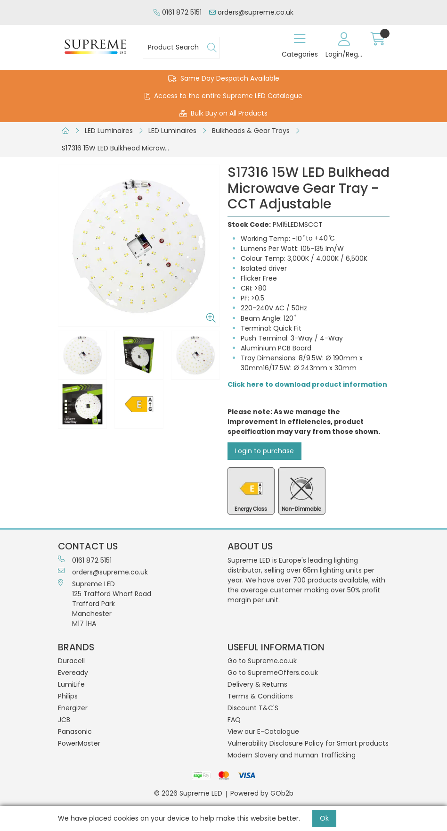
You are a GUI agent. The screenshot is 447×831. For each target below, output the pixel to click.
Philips (68, 696)
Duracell (71, 660)
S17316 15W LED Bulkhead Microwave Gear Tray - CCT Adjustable (119, 148)
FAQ (234, 719)
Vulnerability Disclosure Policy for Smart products (308, 743)
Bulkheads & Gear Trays (251, 130)
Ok (324, 818)
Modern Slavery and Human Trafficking (292, 755)
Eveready (73, 672)
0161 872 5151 (178, 12)
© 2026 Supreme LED (188, 793)
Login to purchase (264, 451)
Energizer (73, 708)
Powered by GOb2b (261, 793)
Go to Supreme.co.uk (262, 660)
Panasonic (75, 731)
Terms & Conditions (260, 696)
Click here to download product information (307, 384)
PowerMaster (79, 743)
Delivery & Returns (257, 684)
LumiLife (71, 684)
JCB (64, 719)
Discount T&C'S (253, 708)
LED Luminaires (109, 130)
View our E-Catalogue (263, 731)
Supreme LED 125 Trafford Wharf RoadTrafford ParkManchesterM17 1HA (104, 603)
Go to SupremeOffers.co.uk (273, 672)
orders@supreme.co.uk (251, 12)
